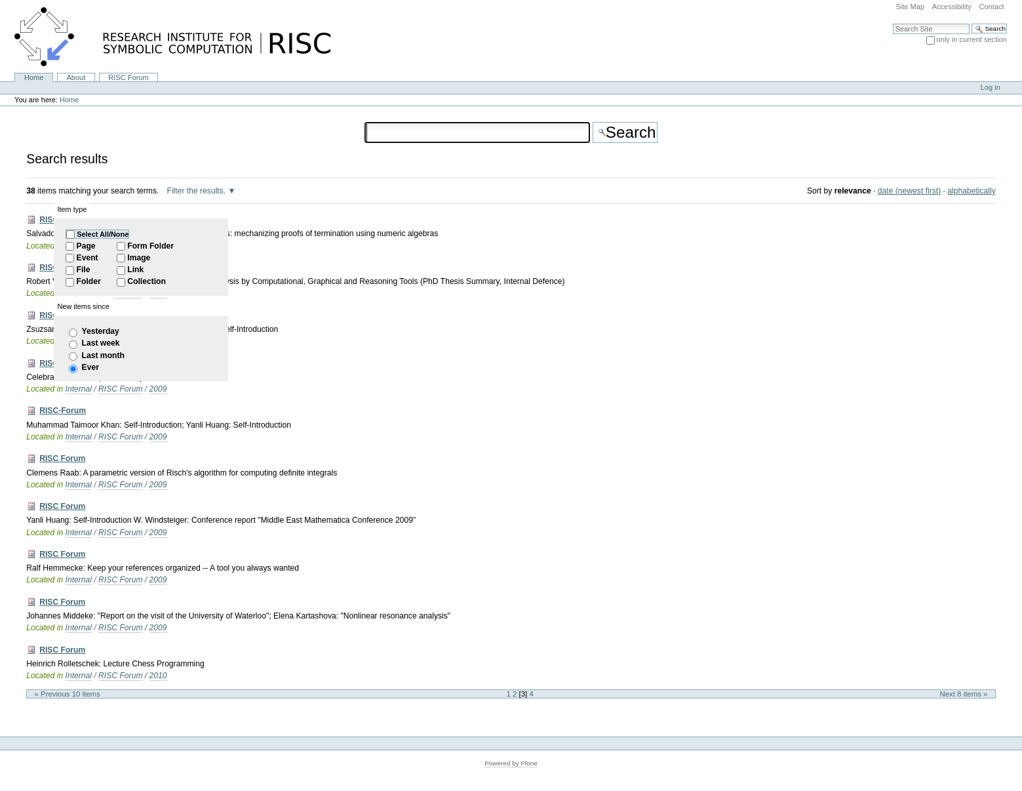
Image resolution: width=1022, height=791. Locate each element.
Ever (90, 367)
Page (86, 246)
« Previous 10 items (67, 694)
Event (87, 257)
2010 (158, 675)
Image (138, 257)
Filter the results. (197, 190)
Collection (146, 281)
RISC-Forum (62, 410)
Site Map (909, 6)
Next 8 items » (964, 694)
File (83, 269)
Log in (990, 87)
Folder (89, 281)
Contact (991, 6)
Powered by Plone (511, 763)
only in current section (972, 39)
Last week (101, 343)
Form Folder (150, 246)
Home (33, 77)
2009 (158, 389)
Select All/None (102, 234)
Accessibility (952, 6)
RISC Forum (128, 77)
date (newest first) (909, 190)
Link (135, 269)
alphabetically (971, 190)
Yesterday (100, 331)
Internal (79, 389)
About (75, 77)
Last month (103, 355)
